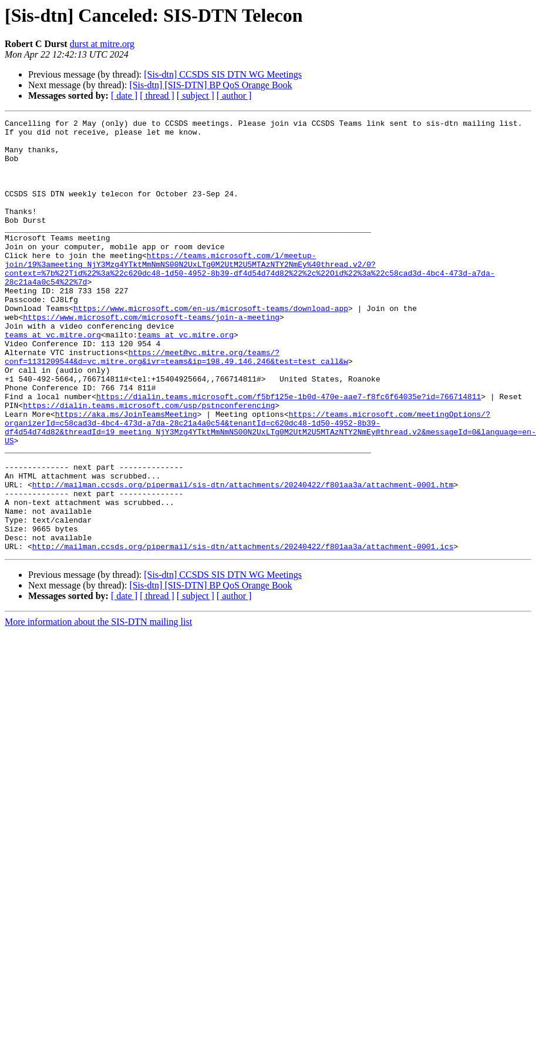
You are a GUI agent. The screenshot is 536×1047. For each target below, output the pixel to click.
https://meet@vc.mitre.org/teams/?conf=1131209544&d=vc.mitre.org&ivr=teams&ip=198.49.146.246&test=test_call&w (176, 405)
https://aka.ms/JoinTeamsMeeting (126, 474)
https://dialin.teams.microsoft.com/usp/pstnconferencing (149, 463)
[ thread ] (157, 96)
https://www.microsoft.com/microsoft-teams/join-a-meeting (151, 357)
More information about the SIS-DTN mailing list (98, 708)
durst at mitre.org (102, 44)
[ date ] (124, 96)
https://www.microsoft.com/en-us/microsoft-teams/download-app (210, 347)
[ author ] (234, 96)
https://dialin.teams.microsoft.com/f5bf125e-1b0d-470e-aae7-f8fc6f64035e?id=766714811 (288, 452)
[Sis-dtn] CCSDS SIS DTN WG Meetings (223, 74)
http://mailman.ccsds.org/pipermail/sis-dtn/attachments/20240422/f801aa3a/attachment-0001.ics (243, 632)
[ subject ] (195, 96)
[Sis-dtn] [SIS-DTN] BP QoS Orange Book (210, 85)
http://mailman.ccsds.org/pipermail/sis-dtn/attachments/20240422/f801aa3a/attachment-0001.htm (243, 558)
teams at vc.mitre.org (53, 378)
